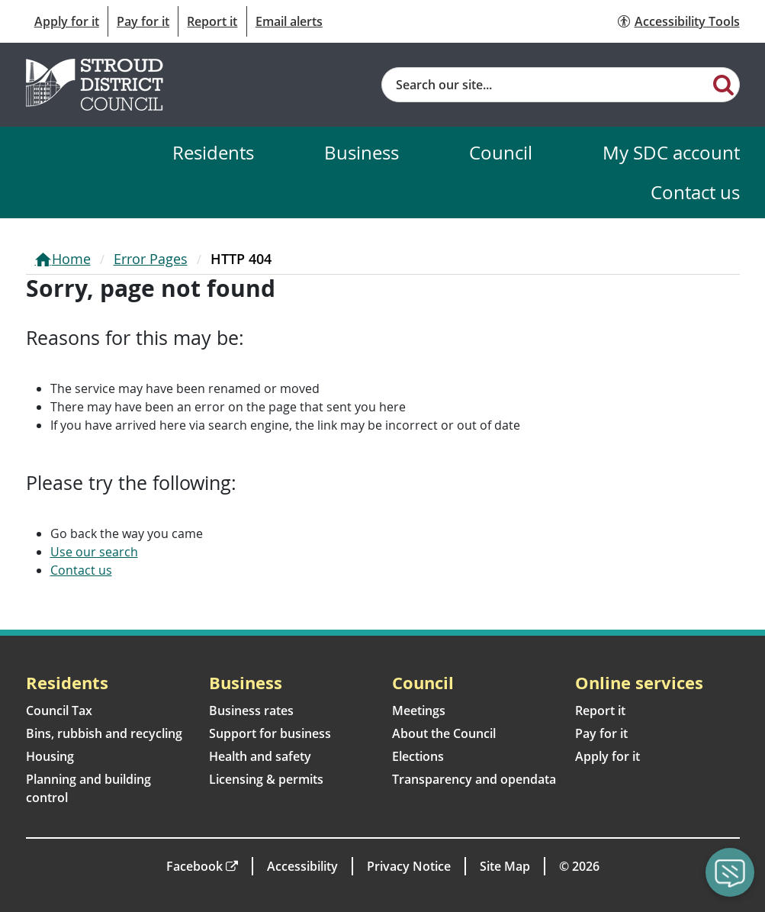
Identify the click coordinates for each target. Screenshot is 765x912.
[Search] (723, 84)
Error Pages (151, 259)
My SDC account (671, 152)
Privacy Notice (409, 866)
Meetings (418, 710)
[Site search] (545, 85)
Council (500, 152)
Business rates (251, 710)
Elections (418, 756)
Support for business (270, 733)
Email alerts (289, 21)
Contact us (695, 192)
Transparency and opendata (474, 779)
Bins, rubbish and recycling (104, 733)
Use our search (94, 551)
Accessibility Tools (687, 21)
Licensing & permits (266, 779)
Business (361, 152)
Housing (50, 756)
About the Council (444, 733)
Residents (213, 152)
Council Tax (59, 710)
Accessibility (302, 866)
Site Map (505, 866)
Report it (212, 21)
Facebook (194, 866)
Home (71, 259)
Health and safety (260, 756)
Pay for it (143, 21)
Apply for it (66, 21)
